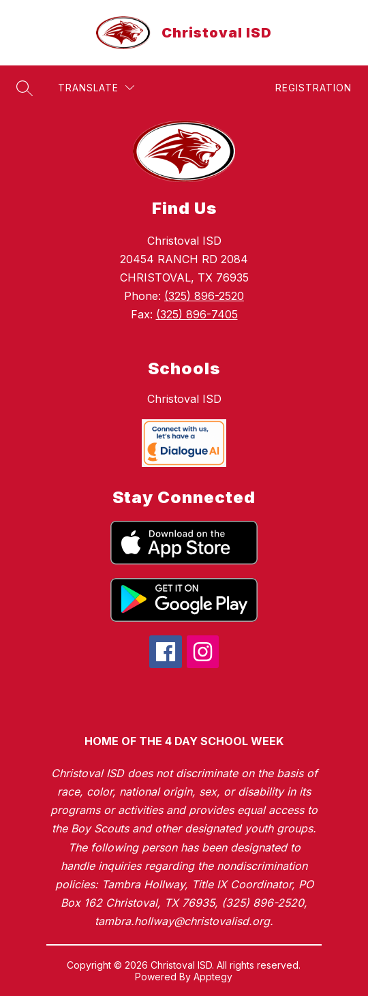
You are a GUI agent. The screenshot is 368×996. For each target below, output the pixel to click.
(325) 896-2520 (204, 296)
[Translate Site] (96, 87)
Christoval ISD (184, 399)
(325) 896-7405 (197, 314)
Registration (313, 87)
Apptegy (213, 976)
